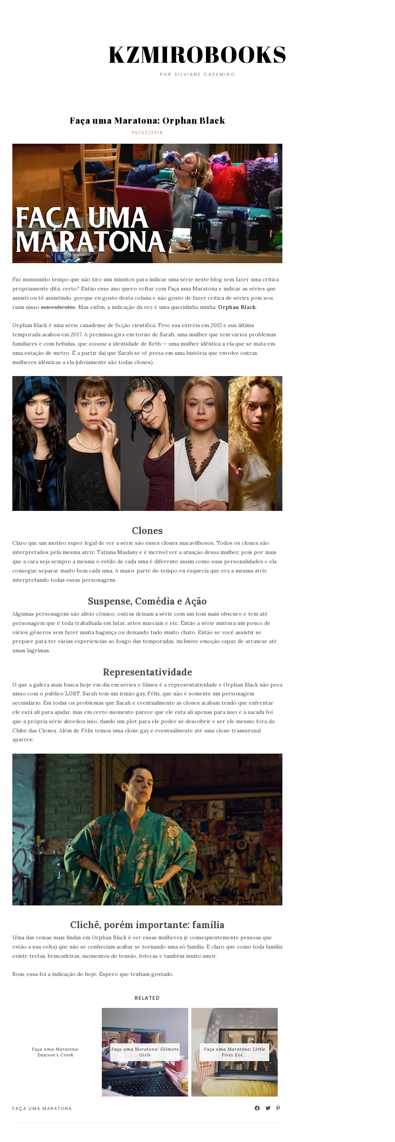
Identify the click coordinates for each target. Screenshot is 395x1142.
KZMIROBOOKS (197, 54)
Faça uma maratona (42, 1108)
